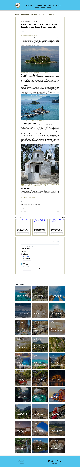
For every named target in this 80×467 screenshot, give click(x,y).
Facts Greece (34, 14)
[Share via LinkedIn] (26, 208)
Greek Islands (33, 204)
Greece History (42, 14)
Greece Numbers (51, 14)
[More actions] (58, 21)
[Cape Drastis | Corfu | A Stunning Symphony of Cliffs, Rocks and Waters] (23, 223)
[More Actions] (58, 254)
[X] (57, 461)
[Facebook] (55, 461)
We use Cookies (54, 463)
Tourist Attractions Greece (25, 204)
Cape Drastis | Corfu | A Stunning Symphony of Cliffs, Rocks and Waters (23, 230)
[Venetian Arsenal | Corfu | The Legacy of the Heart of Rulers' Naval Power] (40, 223)
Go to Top (22, 463)
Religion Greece (39, 204)
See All (63, 217)
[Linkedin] (60, 461)
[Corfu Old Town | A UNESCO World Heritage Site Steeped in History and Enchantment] (57, 223)
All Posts (17, 14)
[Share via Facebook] (21, 208)
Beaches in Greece (25, 14)
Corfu (22, 201)
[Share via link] (28, 208)
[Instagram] (52, 461)
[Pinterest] (49, 461)
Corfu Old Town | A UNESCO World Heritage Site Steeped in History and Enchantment (57, 230)
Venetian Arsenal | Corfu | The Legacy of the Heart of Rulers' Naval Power (39, 230)
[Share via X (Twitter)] (23, 208)
